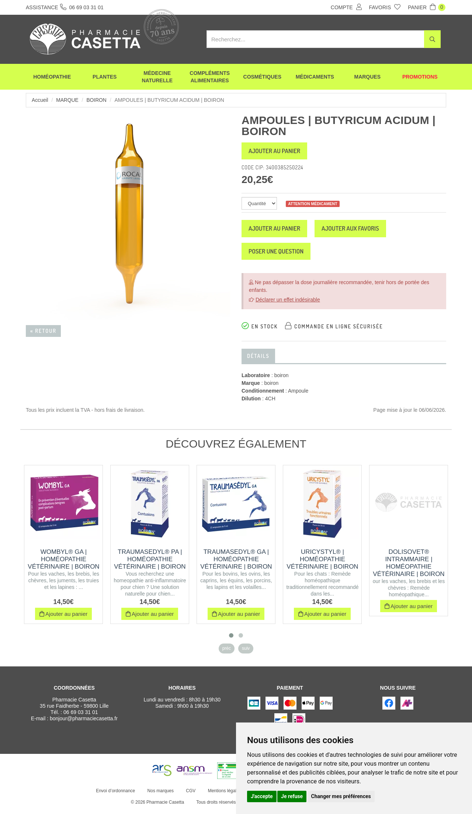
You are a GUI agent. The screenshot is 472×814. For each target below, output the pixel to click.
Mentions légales (223, 794)
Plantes (105, 77)
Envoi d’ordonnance (115, 794)
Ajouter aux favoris (359, 231)
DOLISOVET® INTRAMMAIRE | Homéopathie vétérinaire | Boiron (408, 567)
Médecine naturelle (157, 77)
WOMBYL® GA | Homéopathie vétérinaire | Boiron (63, 563)
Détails (258, 360)
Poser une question (279, 255)
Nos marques (160, 794)
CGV (190, 794)
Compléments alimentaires (210, 77)
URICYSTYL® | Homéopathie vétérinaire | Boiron (322, 563)
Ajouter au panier (277, 152)
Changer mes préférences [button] (341, 796)
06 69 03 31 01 (80, 716)
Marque (67, 100)
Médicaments (315, 77)
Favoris (385, 7)
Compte (346, 7)
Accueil (40, 100)
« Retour (43, 331)
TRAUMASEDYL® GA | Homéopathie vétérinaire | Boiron (236, 563)
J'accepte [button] (262, 796)
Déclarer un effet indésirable (288, 304)
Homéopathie (52, 77)
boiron (97, 100)
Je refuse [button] (292, 796)
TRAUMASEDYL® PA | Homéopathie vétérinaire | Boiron (149, 563)
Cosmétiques (262, 77)
